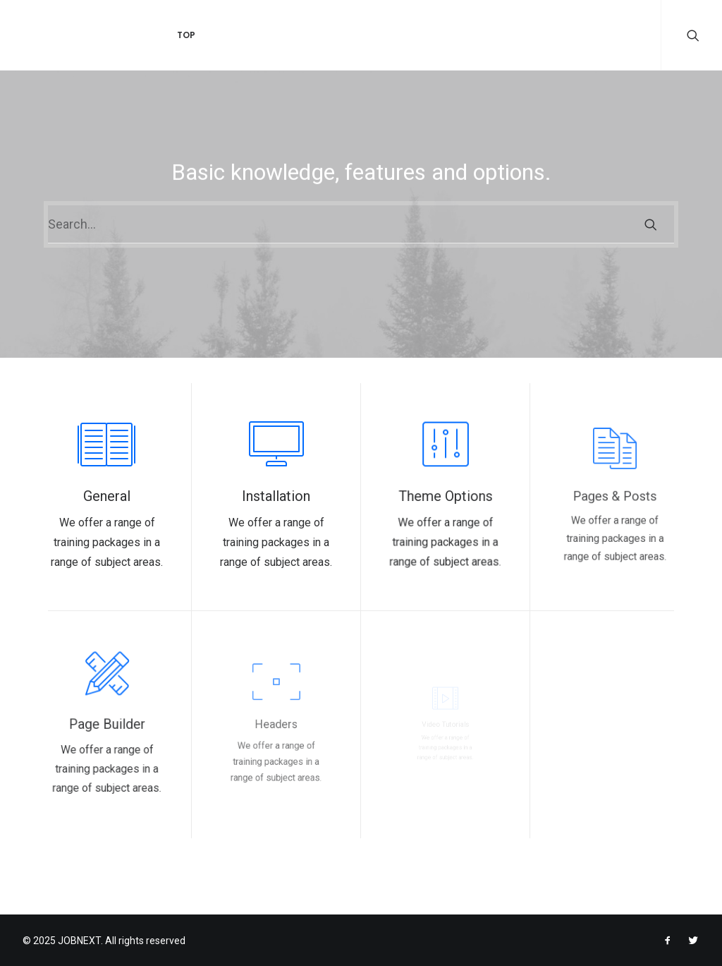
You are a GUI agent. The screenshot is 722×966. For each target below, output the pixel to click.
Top (169, 35)
